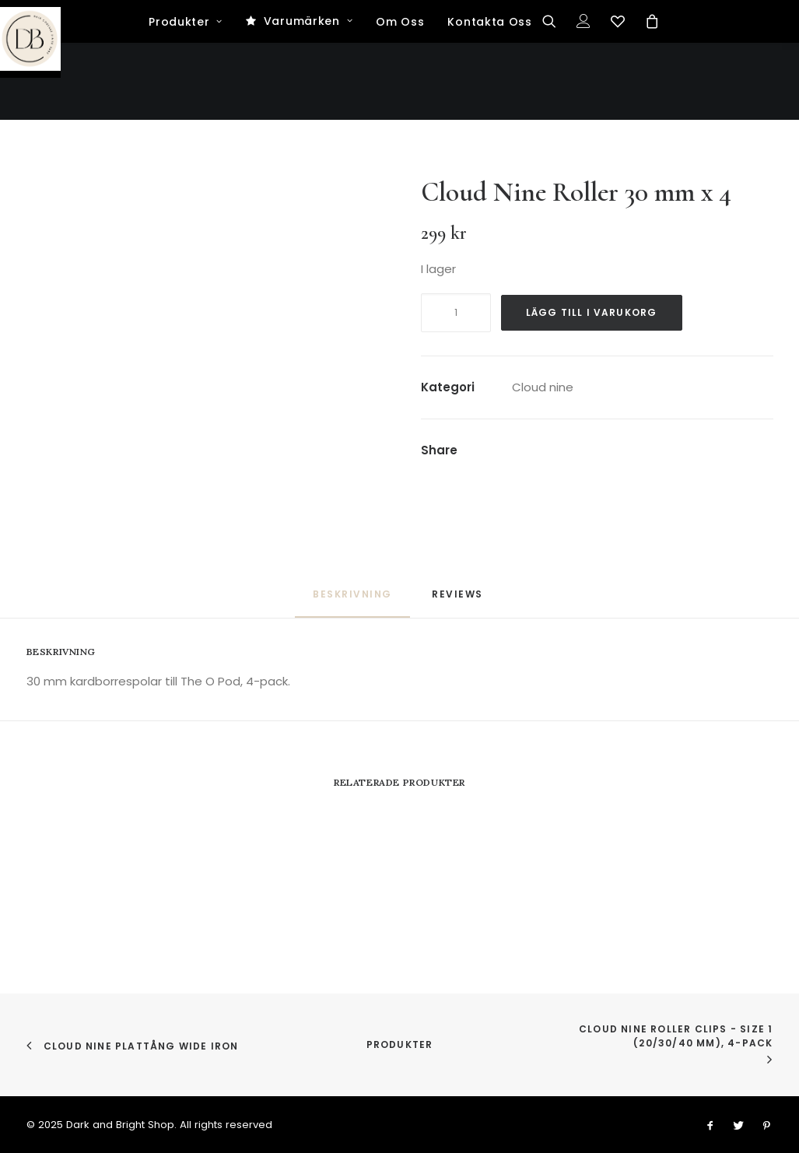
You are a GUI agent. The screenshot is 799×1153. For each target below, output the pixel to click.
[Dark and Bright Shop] (399, 39)
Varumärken (308, 99)
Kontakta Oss (489, 99)
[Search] (554, 99)
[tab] (459, 600)
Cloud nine (542, 387)
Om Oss (400, 99)
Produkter (186, 99)
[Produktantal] (456, 312)
